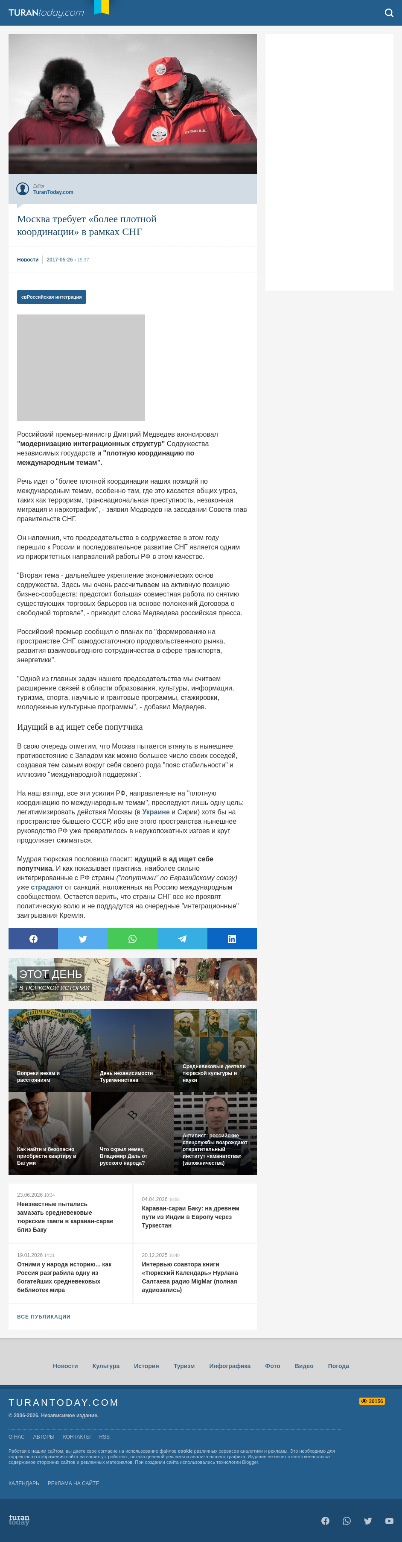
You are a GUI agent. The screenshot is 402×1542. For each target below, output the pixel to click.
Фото (272, 1366)
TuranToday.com (47, 12)
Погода (338, 1366)
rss (104, 1437)
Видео (304, 1366)
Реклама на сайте (73, 1483)
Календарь (24, 1483)
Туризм (184, 1366)
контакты (77, 1437)
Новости (65, 1366)
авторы (44, 1437)
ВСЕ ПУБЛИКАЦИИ (44, 1317)
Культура (106, 1366)
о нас (17, 1437)
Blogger (250, 1462)
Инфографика (230, 1366)
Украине (155, 812)
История (146, 1366)
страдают (47, 887)
